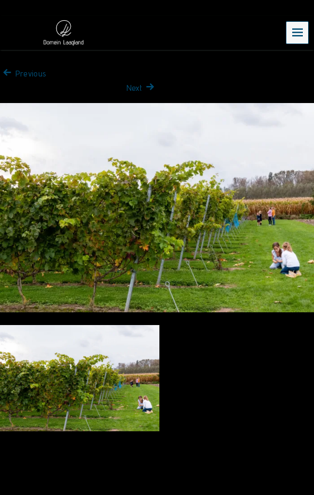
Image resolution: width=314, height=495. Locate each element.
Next (141, 88)
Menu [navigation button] (297, 32)
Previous (23, 74)
